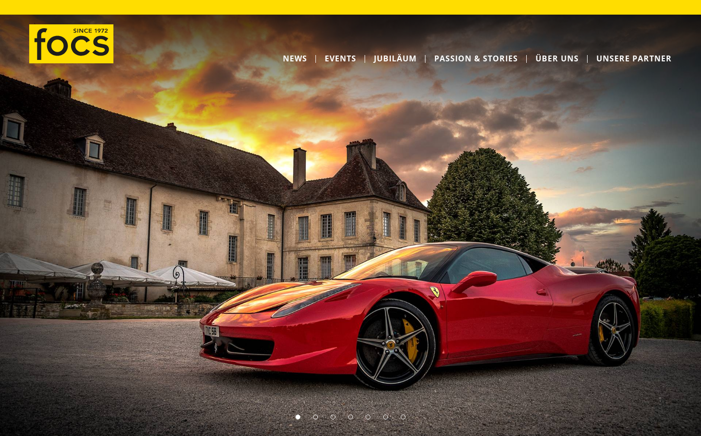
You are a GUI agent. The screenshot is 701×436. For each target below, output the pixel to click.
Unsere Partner (634, 58)
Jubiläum (395, 58)
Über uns (557, 58)
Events (340, 58)
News (295, 58)
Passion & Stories (476, 58)
